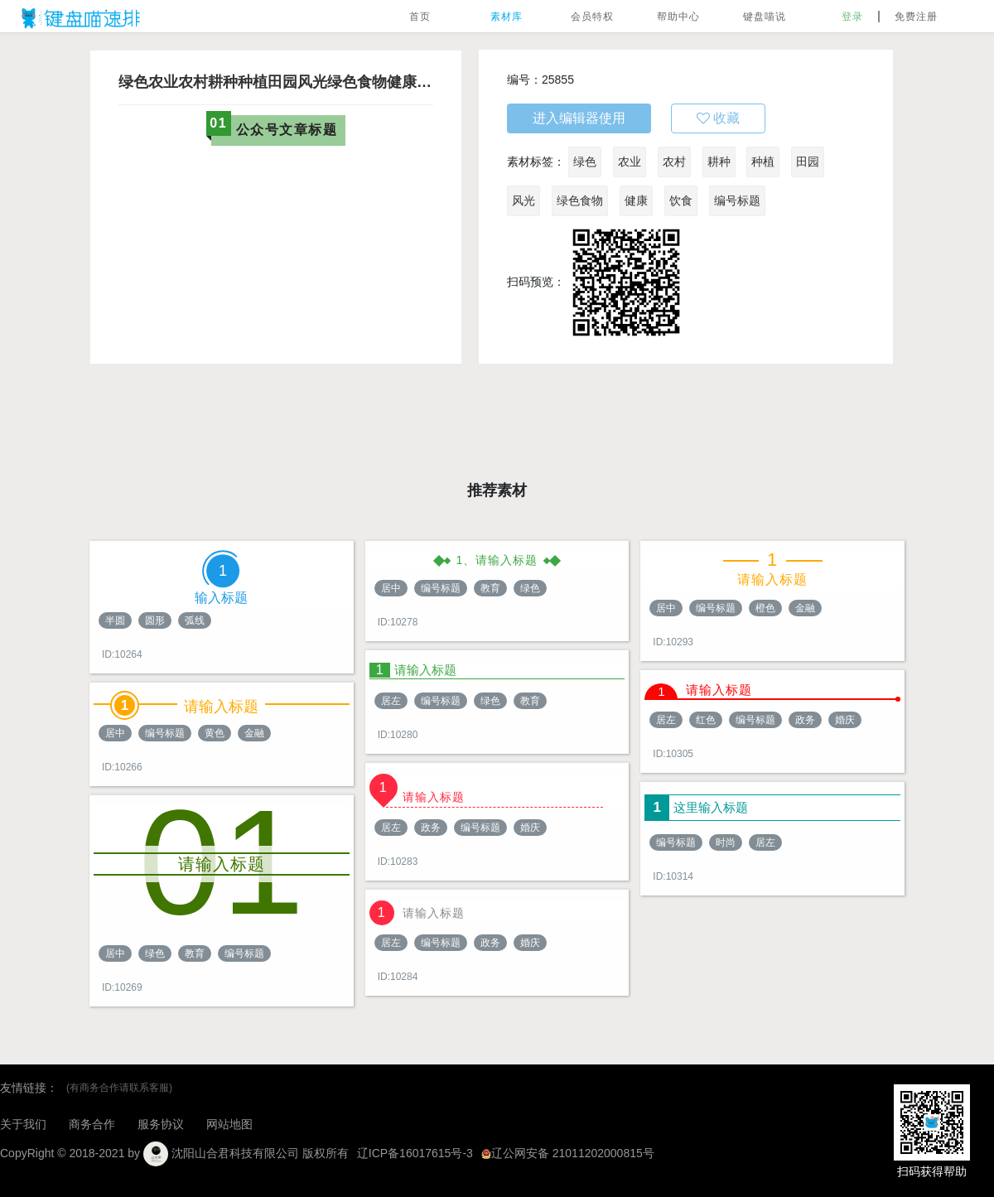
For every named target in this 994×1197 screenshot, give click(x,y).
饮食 (680, 200)
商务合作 (92, 1124)
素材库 (506, 16)
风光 (523, 200)
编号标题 (737, 200)
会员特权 (592, 16)
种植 (762, 161)
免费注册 (916, 16)
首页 (420, 16)
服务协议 (161, 1124)
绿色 (584, 161)
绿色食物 (580, 200)
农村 (674, 161)
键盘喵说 (764, 16)
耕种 (719, 161)
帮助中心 (678, 16)
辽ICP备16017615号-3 (415, 1153)
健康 (636, 200)
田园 (807, 161)
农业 (629, 161)
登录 (852, 16)
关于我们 (23, 1124)
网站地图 (229, 1124)
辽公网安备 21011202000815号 (567, 1153)
